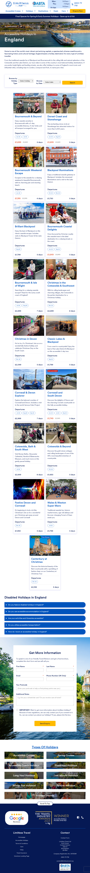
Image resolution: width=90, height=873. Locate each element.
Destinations (43, 11)
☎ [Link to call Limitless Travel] (82, 817)
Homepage (21, 837)
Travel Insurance (22, 853)
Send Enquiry (45, 724)
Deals (56, 11)
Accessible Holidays (21, 840)
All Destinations (10, 26)
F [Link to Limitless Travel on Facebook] (78, 817)
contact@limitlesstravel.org (65, 861)
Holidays (29, 11)
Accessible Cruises (13, 11)
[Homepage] (17, 4)
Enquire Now (78, 11)
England (28, 26)
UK (21, 26)
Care (64, 11)
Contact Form (65, 838)
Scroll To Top (45, 804)
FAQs (21, 850)
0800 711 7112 (65, 857)
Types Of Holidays (45, 747)
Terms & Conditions (22, 843)
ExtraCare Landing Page (21, 856)
